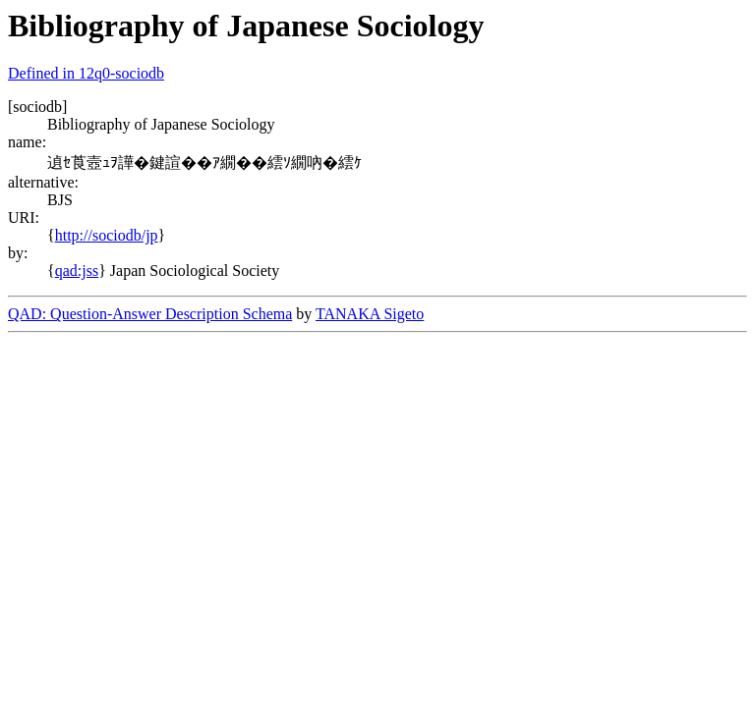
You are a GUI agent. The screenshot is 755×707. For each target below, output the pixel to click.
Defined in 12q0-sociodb (86, 73)
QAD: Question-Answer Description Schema (150, 313)
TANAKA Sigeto (370, 313)
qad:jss (76, 270)
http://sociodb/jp (106, 235)
